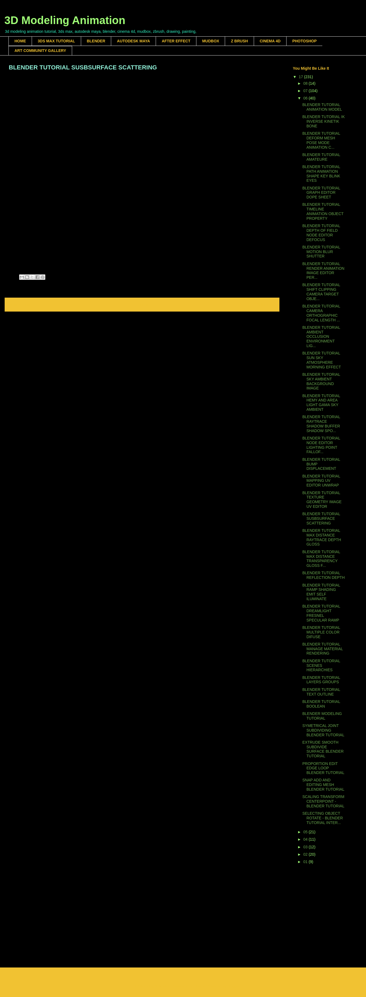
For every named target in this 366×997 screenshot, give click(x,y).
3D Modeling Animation (64, 20)
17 (301, 77)
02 (305, 854)
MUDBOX (210, 41)
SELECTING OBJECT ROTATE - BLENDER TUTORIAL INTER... (322, 818)
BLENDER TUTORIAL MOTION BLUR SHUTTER (321, 252)
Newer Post (20, 304)
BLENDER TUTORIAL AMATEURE (321, 157)
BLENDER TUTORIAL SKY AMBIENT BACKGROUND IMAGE (321, 381)
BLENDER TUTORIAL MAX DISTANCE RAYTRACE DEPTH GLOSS (321, 537)
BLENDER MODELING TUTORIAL (322, 715)
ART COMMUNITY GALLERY (40, 50)
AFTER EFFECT (176, 41)
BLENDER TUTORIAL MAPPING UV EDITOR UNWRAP (321, 481)
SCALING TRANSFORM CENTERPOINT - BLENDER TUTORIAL (323, 801)
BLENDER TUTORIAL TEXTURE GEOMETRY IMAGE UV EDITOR (322, 500)
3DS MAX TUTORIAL (56, 41)
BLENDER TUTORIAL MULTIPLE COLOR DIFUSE (321, 632)
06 (305, 98)
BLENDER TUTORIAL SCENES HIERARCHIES (321, 665)
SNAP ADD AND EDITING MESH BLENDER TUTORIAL (323, 784)
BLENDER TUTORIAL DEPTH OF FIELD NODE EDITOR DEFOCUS (321, 233)
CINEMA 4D (270, 41)
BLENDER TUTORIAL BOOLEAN (321, 703)
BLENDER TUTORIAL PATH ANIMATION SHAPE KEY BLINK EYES (321, 174)
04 (305, 839)
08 (305, 83)
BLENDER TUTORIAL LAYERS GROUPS (321, 679)
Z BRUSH (239, 41)
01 (305, 862)
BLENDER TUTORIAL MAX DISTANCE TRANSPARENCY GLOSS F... (321, 559)
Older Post (265, 304)
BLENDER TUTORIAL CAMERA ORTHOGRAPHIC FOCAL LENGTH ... (321, 313)
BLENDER (96, 41)
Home (143, 304)
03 (305, 847)
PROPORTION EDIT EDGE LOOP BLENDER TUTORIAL (323, 768)
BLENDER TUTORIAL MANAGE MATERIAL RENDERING (322, 649)
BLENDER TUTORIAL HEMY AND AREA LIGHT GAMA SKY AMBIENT (321, 403)
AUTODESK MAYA (133, 41)
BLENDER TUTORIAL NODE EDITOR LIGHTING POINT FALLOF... (321, 445)
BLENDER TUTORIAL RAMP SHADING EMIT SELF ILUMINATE (321, 592)
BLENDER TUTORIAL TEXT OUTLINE (321, 691)
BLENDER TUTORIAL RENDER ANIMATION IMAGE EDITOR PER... (323, 271)
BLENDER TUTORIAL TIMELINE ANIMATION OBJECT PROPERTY (323, 211)
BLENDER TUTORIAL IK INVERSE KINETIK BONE (323, 121)
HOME (20, 41)
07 (305, 91)
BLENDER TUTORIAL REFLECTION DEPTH (323, 575)
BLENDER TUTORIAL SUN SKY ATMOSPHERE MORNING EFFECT (321, 360)
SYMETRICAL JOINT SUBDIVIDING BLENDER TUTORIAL (323, 730)
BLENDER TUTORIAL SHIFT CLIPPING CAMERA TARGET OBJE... (321, 292)
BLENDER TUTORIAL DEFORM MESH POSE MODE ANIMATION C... (321, 140)
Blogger (233, 986)
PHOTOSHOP (304, 41)
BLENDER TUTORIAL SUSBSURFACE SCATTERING (321, 518)
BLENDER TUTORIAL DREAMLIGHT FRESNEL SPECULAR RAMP (321, 613)
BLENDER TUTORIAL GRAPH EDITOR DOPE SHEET (321, 193)
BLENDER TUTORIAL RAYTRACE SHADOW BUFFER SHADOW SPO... (321, 424)
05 (305, 832)
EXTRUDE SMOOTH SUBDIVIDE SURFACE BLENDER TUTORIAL (323, 749)
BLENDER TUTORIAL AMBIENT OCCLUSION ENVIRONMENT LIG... (321, 336)
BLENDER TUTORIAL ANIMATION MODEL (322, 107)
